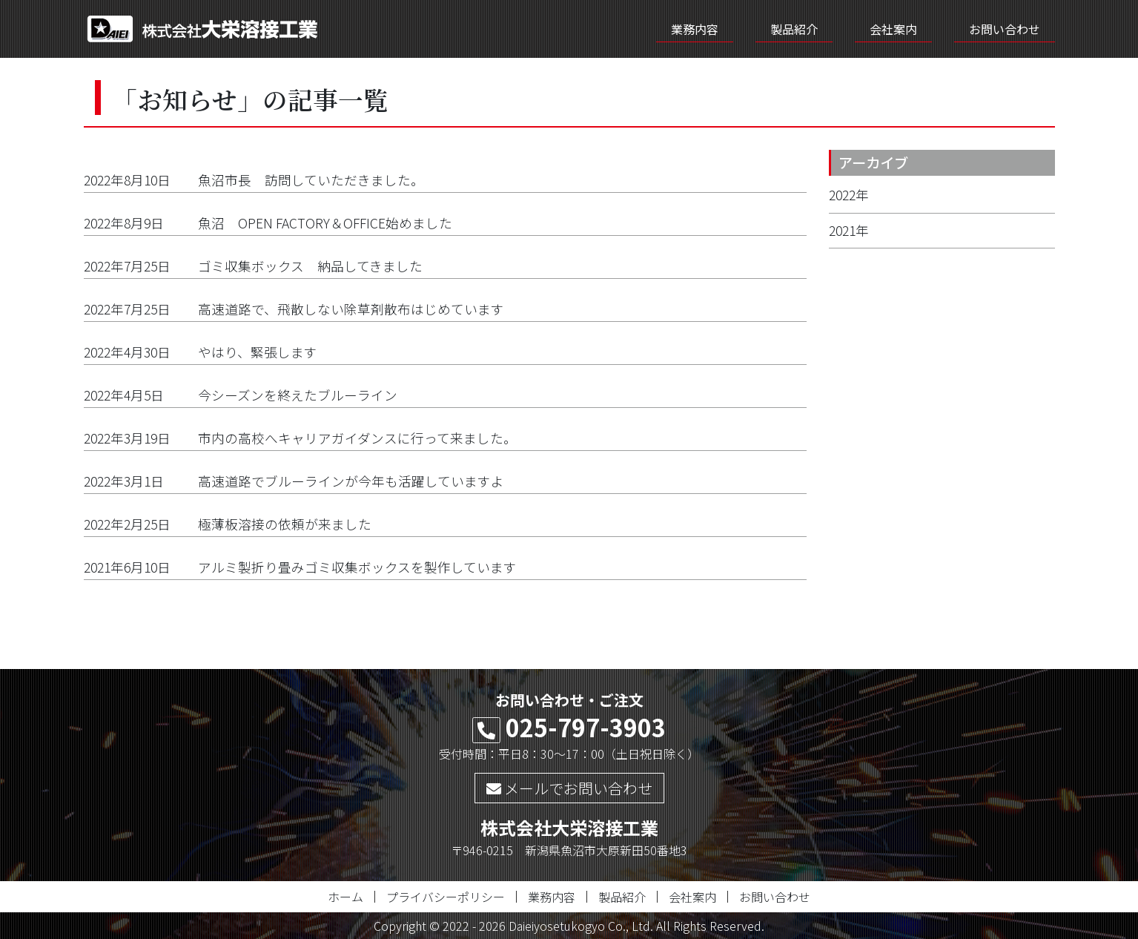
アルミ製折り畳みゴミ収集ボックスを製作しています (357, 567)
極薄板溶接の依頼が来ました (284, 524)
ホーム (345, 897)
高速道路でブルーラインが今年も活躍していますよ (351, 481)
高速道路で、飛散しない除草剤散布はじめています (351, 309)
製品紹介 (794, 29)
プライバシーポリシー (445, 897)
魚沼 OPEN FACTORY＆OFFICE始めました (332, 223)
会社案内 (893, 29)
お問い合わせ (1004, 29)
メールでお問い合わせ (569, 788)
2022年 (849, 194)
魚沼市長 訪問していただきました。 (311, 180)
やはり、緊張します (257, 352)
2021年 (849, 230)
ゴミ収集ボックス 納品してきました (310, 266)
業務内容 (694, 29)
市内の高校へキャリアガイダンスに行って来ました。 (357, 438)
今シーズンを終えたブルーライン (297, 395)
